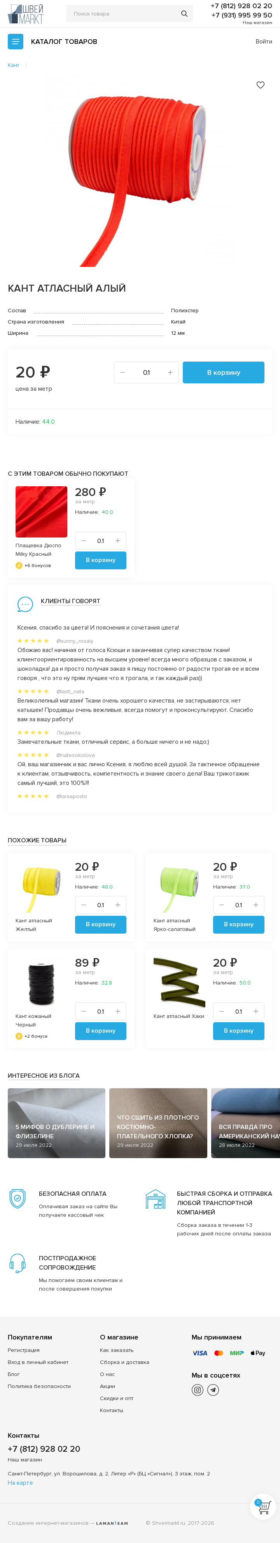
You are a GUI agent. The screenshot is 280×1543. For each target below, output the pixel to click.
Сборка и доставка (124, 1362)
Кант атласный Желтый (34, 924)
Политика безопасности (39, 1386)
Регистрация (24, 1350)
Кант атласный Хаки (179, 1016)
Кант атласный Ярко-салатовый (175, 924)
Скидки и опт (116, 1398)
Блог (14, 1374)
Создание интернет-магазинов (48, 1523)
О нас (107, 1374)
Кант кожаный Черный (33, 1020)
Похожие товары (37, 840)
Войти (264, 41)
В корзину (223, 372)
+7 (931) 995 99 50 (242, 15)
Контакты (111, 1410)
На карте (20, 1483)
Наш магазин (257, 23)
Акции (107, 1386)
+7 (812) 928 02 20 (241, 6)
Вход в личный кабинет (38, 1362)
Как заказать (117, 1350)
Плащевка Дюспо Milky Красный (38, 549)
